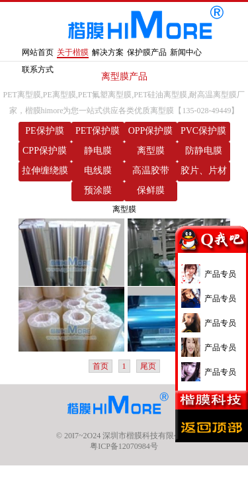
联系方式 (38, 69)
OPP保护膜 (150, 131)
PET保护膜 (97, 131)
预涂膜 (98, 190)
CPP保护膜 (44, 151)
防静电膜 (203, 151)
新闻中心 (186, 52)
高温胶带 (150, 170)
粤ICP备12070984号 (124, 446)
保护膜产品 (147, 52)
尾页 (148, 366)
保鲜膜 (151, 190)
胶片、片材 (204, 170)
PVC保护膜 (203, 131)
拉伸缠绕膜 (45, 170)
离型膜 (151, 151)
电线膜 (98, 170)
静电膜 (98, 151)
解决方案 (108, 52)
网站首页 (38, 52)
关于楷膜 (73, 52)
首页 (100, 366)
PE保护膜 (44, 131)
